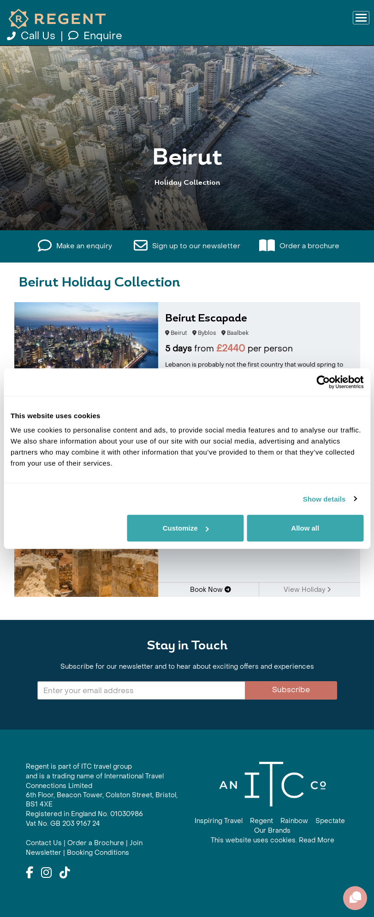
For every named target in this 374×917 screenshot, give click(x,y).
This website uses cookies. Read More (272, 840)
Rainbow (294, 821)
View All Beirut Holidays (187, 217)
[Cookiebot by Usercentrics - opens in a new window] (323, 382)
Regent (261, 821)
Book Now (210, 589)
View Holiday (307, 589)
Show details (324, 498)
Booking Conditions (98, 852)
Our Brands (272, 830)
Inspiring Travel (219, 821)
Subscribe (291, 690)
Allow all (305, 528)
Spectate (330, 821)
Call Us (32, 35)
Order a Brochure (95, 843)
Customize (186, 528)
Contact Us (44, 843)
